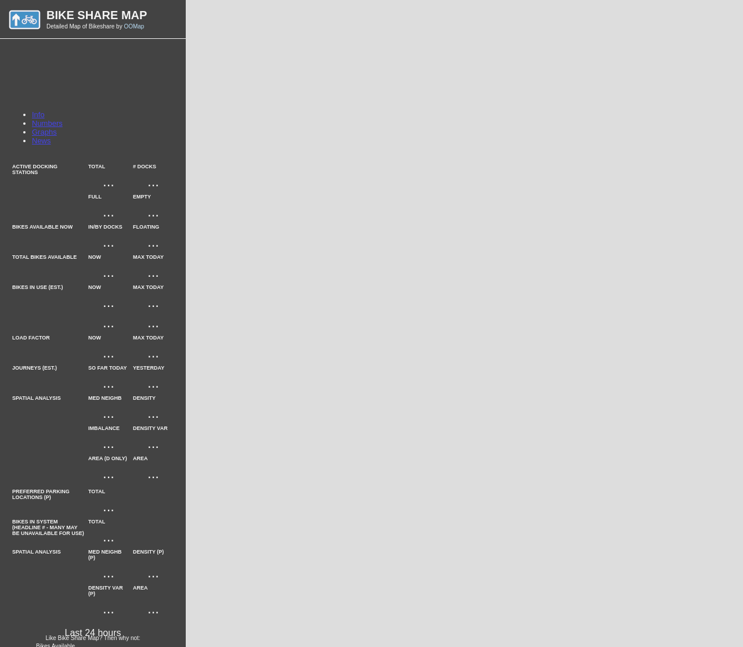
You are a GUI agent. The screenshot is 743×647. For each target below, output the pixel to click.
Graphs (44, 132)
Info (38, 114)
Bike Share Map (96, 15)
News (41, 140)
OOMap (134, 26)
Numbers (47, 123)
